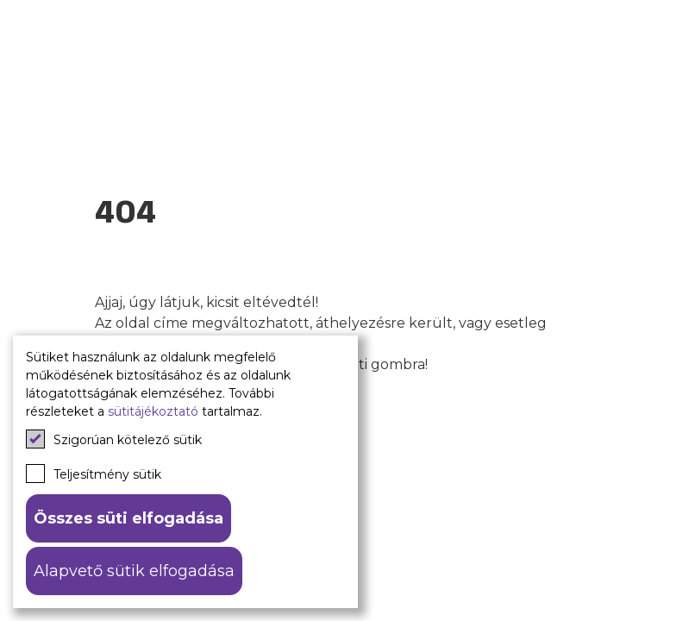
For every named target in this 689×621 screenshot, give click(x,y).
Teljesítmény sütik (93, 473)
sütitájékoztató (153, 411)
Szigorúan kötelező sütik (114, 439)
